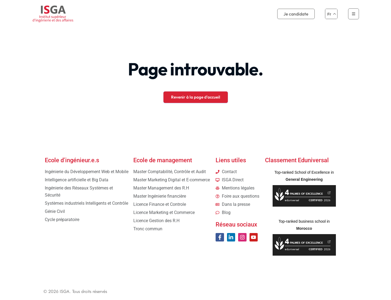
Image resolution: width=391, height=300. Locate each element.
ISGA (65, 291)
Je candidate (295, 14)
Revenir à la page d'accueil (195, 97)
